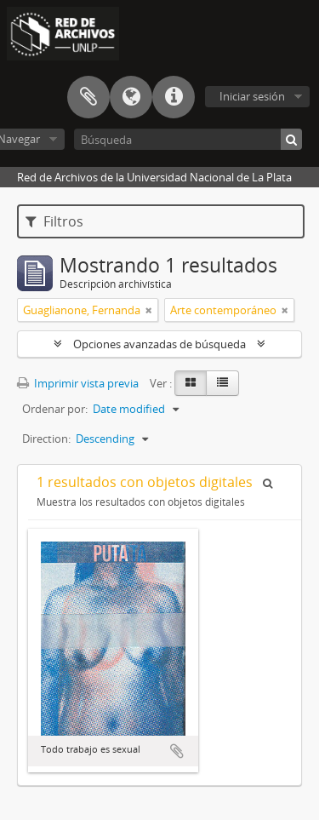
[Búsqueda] (188, 139)
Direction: (46, 438)
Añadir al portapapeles (176, 751)
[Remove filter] (148, 309)
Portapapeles (88, 97)
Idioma (131, 97)
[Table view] (222, 383)
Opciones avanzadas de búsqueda (159, 344)
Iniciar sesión (252, 96)
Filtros (54, 221)
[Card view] (190, 383)
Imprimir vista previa (78, 383)
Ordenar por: (55, 408)
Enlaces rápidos (173, 97)
